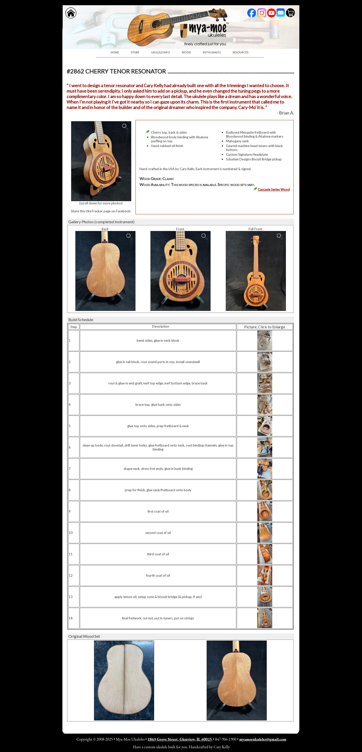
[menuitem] (114, 52)
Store (135, 52)
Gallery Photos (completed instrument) (101, 221)
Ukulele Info (160, 52)
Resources (240, 52)
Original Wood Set (84, 636)
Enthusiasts (212, 52)
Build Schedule (80, 319)
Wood (186, 52)
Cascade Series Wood (274, 189)
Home (115, 52)
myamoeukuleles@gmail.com (262, 739)
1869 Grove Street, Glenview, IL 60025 (180, 739)
